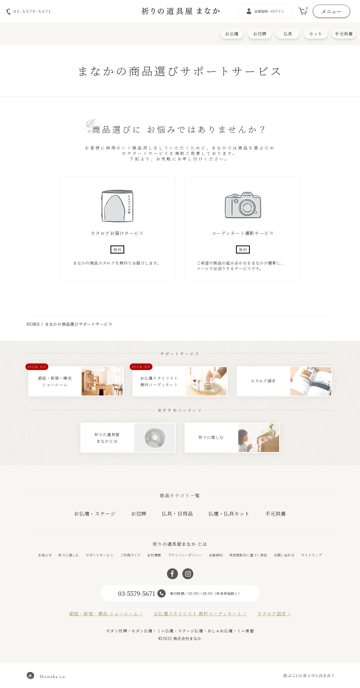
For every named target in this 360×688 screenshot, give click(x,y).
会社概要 (154, 555)
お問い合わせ (284, 555)
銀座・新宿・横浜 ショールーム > (106, 613)
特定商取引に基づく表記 (248, 555)
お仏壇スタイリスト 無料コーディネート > (200, 613)
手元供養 (344, 33)
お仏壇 (232, 33)
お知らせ (45, 555)
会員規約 (216, 555)
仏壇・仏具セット (229, 513)
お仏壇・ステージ (94, 513)
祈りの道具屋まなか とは (180, 544)
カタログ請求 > (274, 613)
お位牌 (260, 33)
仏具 (288, 33)
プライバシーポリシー (185, 555)
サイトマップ (311, 555)
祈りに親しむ (68, 555)
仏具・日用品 (177, 513)
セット (316, 33)
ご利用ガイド (130, 555)
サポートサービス (100, 555)
